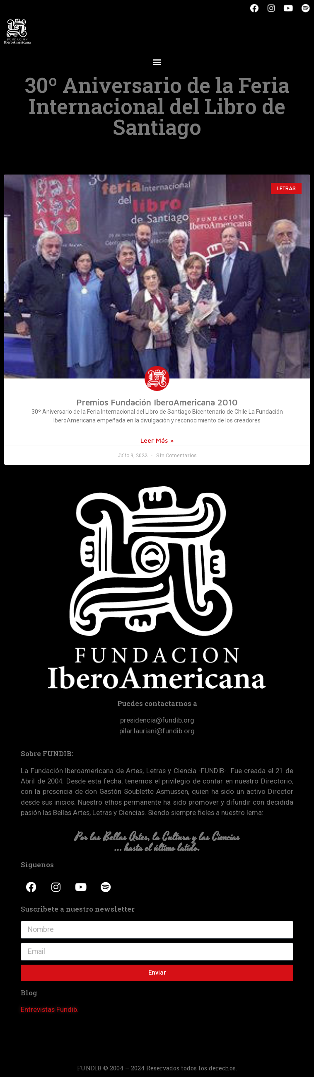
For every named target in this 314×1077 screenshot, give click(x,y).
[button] (157, 61)
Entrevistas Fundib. (50, 1009)
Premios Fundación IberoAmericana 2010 (157, 402)
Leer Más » (157, 440)
